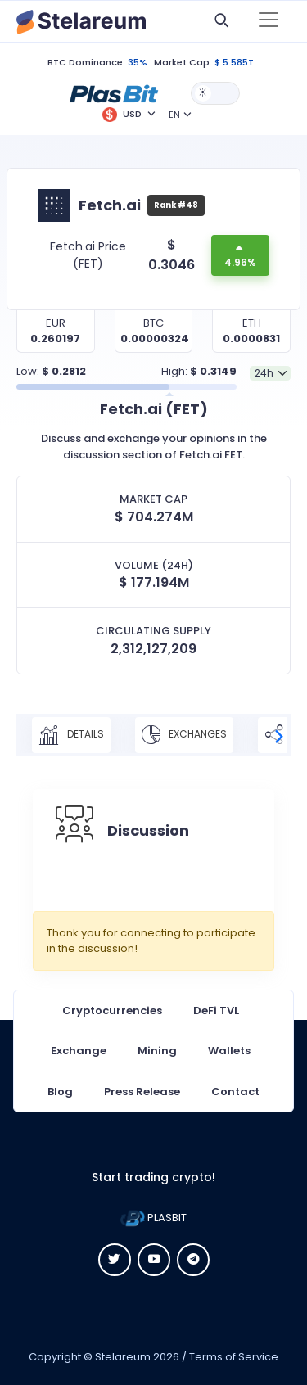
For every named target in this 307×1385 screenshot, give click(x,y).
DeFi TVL (216, 1010)
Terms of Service (233, 1357)
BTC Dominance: (86, 62)
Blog (60, 1091)
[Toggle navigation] (268, 21)
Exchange (78, 1050)
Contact (235, 1091)
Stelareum (123, 1357)
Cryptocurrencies (112, 1010)
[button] (113, 92)
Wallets (229, 1050)
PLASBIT (153, 1217)
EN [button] (174, 114)
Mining (157, 1050)
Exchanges (184, 735)
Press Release (142, 1091)
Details (71, 735)
